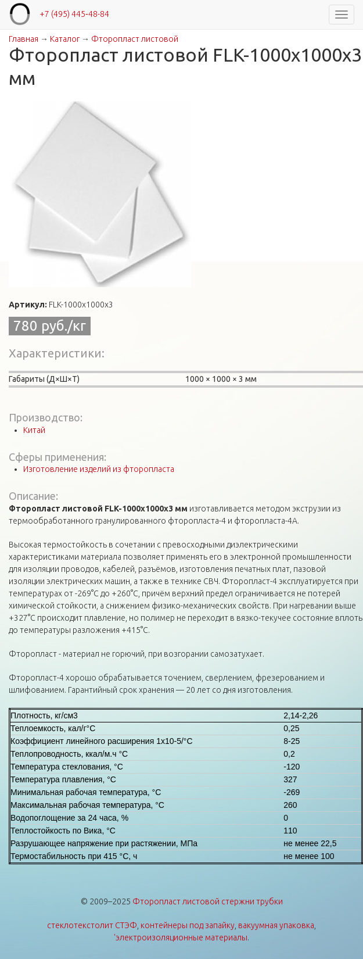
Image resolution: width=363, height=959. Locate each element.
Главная (23, 39)
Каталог (65, 39)
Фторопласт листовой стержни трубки (207, 901)
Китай (34, 430)
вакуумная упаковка (276, 925)
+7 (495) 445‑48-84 (74, 14)
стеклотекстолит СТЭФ (92, 925)
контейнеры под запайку (188, 925)
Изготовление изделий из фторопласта (98, 469)
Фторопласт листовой (134, 39)
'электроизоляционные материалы (180, 937)
